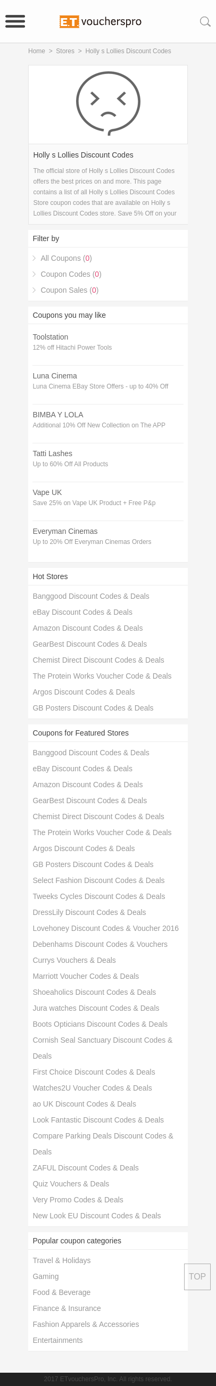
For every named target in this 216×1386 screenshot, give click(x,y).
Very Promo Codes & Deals (77, 1199)
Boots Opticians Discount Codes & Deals (100, 1024)
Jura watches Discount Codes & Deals (95, 1008)
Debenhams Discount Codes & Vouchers (100, 944)
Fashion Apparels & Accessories (85, 1324)
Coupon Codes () (70, 274)
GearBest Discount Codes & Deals (89, 644)
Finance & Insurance (66, 1308)
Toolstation (50, 337)
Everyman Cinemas (64, 531)
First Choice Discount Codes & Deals (93, 1072)
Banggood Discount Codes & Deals (90, 596)
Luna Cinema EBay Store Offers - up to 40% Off (100, 386)
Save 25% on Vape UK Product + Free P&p (93, 503)
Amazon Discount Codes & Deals (87, 628)
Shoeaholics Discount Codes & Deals (94, 992)
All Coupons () (66, 258)
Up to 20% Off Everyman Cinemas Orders (91, 542)
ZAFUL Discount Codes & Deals (85, 1168)
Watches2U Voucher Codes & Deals (92, 1088)
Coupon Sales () (69, 290)
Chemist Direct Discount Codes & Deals (98, 660)
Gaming (45, 1276)
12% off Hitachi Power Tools (72, 347)
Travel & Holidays (61, 1260)
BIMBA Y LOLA (57, 414)
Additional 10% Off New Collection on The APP (98, 425)
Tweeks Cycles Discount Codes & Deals (98, 896)
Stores (65, 51)
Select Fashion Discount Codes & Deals (98, 880)
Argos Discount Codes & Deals (83, 692)
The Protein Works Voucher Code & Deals (101, 676)
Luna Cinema (54, 376)
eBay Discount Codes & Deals (82, 612)
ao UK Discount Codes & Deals (84, 1104)
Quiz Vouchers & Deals (70, 1183)
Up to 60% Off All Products (70, 464)
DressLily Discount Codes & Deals (89, 912)
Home (36, 51)
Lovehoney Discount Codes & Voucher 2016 (105, 928)
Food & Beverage (61, 1292)
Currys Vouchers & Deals (73, 960)
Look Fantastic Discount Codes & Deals (98, 1120)
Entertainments (57, 1340)
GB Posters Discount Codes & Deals (92, 708)
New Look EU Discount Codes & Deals (96, 1215)
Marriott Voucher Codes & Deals (85, 976)
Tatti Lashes (52, 453)
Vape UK (47, 492)
